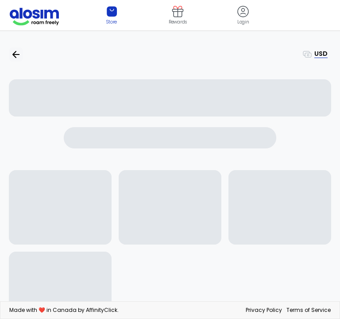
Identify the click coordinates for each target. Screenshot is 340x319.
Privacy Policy (264, 310)
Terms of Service (308, 310)
